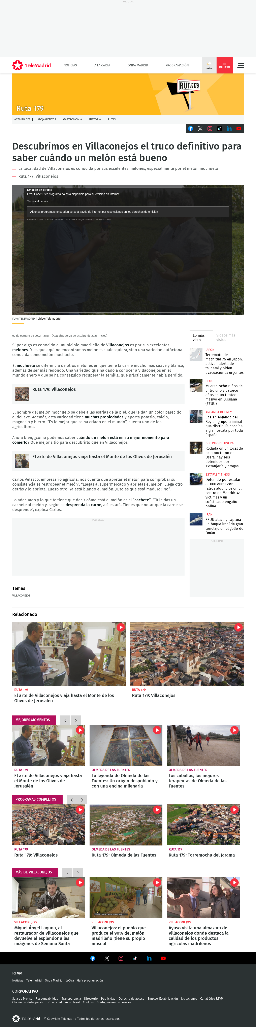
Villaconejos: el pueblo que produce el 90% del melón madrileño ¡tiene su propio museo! (126, 897)
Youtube (239, 128)
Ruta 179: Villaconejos (38, 176)
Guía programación (90, 980)
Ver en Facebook (93, 959)
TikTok (219, 128)
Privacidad (55, 1002)
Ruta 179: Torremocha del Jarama (203, 824)
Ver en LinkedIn (149, 958)
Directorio (91, 998)
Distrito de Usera (219, 443)
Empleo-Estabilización (163, 998)
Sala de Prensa (22, 998)
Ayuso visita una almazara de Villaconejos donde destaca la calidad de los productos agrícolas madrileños (203, 897)
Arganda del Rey (218, 412)
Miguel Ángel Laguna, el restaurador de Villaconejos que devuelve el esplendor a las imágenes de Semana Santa (48, 897)
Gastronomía (72, 119)
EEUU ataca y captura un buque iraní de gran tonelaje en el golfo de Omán (196, 519)
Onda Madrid (138, 65)
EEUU (209, 381)
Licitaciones (189, 998)
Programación (177, 65)
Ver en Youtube (163, 958)
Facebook (190, 128)
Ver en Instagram (121, 958)
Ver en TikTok (135, 959)
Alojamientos (46, 119)
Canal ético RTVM (211, 998)
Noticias (70, 65)
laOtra (70, 980)
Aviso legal (72, 1002)
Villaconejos (21, 595)
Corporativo (25, 991)
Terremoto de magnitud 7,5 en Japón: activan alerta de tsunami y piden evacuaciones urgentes (196, 354)
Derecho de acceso (132, 998)
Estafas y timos (217, 474)
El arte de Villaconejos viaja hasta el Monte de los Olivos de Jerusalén (22, 461)
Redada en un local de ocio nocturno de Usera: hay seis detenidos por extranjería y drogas (196, 448)
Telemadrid (34, 980)
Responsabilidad (47, 998)
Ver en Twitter (107, 959)
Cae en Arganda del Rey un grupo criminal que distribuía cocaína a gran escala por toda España (196, 416)
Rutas (112, 119)
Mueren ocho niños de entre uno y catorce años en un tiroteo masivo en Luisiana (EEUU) (196, 385)
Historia (95, 119)
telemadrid (26, 1019)
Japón (210, 349)
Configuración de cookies (114, 1002)
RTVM (17, 973)
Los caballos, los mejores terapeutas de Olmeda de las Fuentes (203, 745)
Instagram (210, 128)
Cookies (88, 1002)
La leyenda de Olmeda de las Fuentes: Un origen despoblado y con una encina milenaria (126, 745)
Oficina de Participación (28, 1002)
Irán (209, 514)
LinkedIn (229, 128)
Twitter (200, 128)
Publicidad (108, 998)
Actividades (22, 119)
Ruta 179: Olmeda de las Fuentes (126, 824)
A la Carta (102, 65)
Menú (241, 65)
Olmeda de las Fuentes (111, 770)
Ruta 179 (21, 690)
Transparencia (71, 998)
